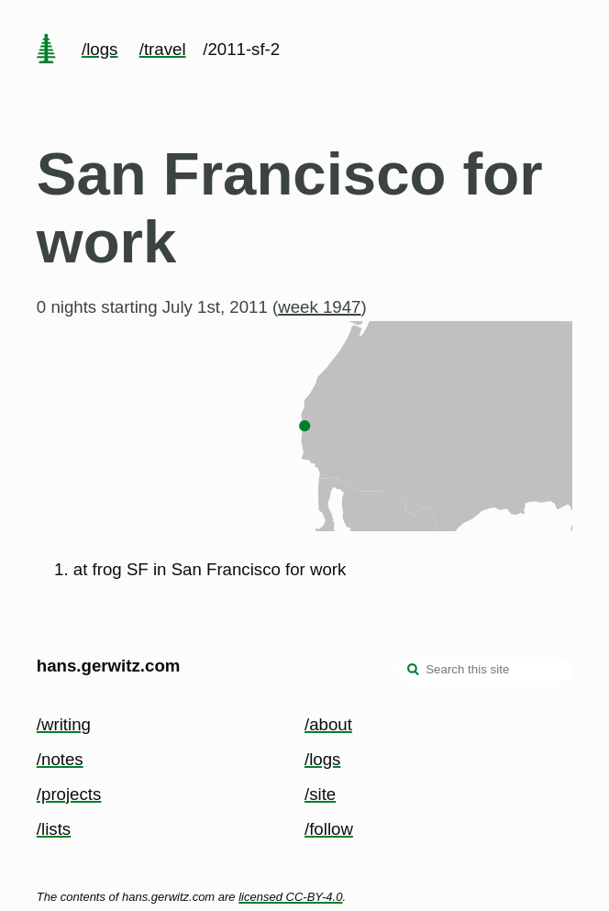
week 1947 (319, 307)
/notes (60, 759)
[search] (414, 671)
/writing (64, 724)
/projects (69, 794)
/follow (328, 829)
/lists (54, 829)
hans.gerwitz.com (109, 665)
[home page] (46, 50)
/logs (99, 49)
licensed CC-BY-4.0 (290, 897)
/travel (162, 49)
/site (320, 794)
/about (328, 724)
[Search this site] (485, 670)
